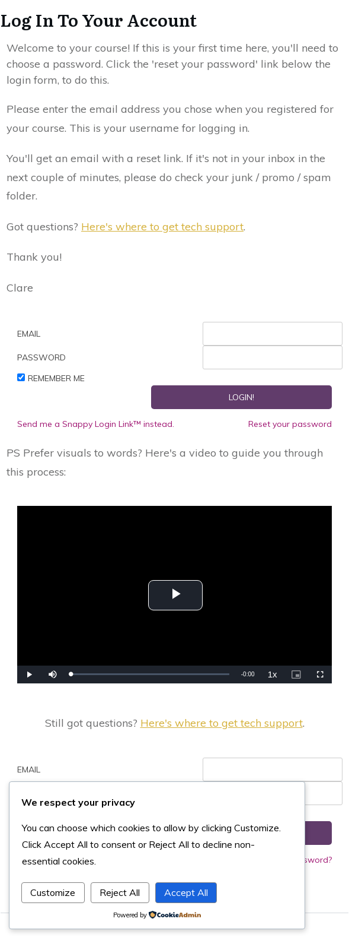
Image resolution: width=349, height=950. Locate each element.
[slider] (150, 674)
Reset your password (290, 424)
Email (28, 333)
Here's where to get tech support (162, 226)
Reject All (120, 892)
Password (41, 357)
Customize (52, 892)
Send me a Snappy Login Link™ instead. (95, 424)
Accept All (186, 892)
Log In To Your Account (98, 19)
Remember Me (56, 378)
